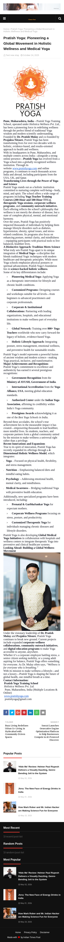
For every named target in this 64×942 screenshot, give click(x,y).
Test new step (12, 55)
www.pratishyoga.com (24, 168)
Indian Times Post (31, 937)
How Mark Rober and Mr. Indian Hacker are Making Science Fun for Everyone (38, 809)
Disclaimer (44, 932)
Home (6, 29)
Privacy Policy (30, 932)
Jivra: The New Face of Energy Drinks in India (39, 790)
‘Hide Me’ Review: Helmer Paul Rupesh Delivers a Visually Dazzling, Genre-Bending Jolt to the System (38, 770)
